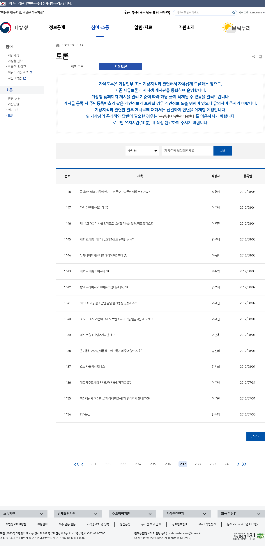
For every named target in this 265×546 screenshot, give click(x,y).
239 (213, 464)
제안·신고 (14, 110)
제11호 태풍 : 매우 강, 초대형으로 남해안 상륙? (107, 239)
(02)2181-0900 (76, 538)
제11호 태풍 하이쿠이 (92, 271)
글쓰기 (255, 436)
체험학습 (13, 55)
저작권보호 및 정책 (98, 524)
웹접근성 (125, 524)
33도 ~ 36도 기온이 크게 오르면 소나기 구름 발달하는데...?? (114, 319)
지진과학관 (15, 78)
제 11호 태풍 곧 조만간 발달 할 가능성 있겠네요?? (108, 303)
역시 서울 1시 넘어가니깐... (95, 335)
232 (108, 464)
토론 (10, 115)
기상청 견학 (15, 61)
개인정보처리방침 (16, 524)
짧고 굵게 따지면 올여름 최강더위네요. (102, 287)
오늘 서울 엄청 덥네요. (92, 366)
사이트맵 (243, 12)
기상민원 (13, 104)
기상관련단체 (175, 514)
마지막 (244, 464)
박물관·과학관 (17, 66)
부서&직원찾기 (207, 524)
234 (138, 464)
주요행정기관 (121, 514)
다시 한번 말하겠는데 (92, 207)
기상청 (14, 27)
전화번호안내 (180, 524)
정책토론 (77, 67)
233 (123, 464)
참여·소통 (69, 45)
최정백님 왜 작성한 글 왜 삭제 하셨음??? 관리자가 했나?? (113, 398)
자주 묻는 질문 (67, 524)
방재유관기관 (66, 514)
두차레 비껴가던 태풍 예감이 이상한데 (101, 255)
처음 (76, 464)
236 (168, 464)
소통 (81, 45)
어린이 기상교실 (18, 72)
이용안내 (42, 524)
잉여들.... (85, 414)
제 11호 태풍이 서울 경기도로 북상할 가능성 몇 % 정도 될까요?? (116, 223)
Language (256, 12)
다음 (238, 464)
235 (153, 464)
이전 (83, 464)
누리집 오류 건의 (151, 524)
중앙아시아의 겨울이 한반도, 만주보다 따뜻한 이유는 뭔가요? (115, 192)
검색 (222, 151)
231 (93, 464)
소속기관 (9, 514)
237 (183, 464)
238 (198, 464)
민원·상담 (14, 98)
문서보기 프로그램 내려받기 (243, 524)
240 (228, 464)
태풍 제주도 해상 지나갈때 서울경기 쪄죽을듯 (106, 382)
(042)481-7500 (96, 533)
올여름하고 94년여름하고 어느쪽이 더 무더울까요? (109, 351)
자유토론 (120, 67)
